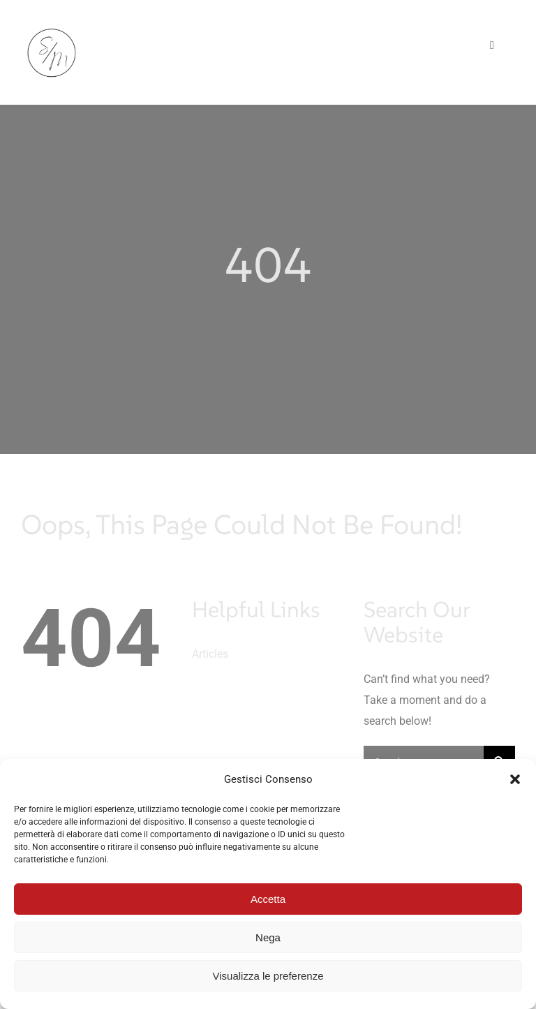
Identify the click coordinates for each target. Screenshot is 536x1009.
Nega (268, 937)
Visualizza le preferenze (268, 976)
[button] (515, 779)
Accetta (268, 899)
